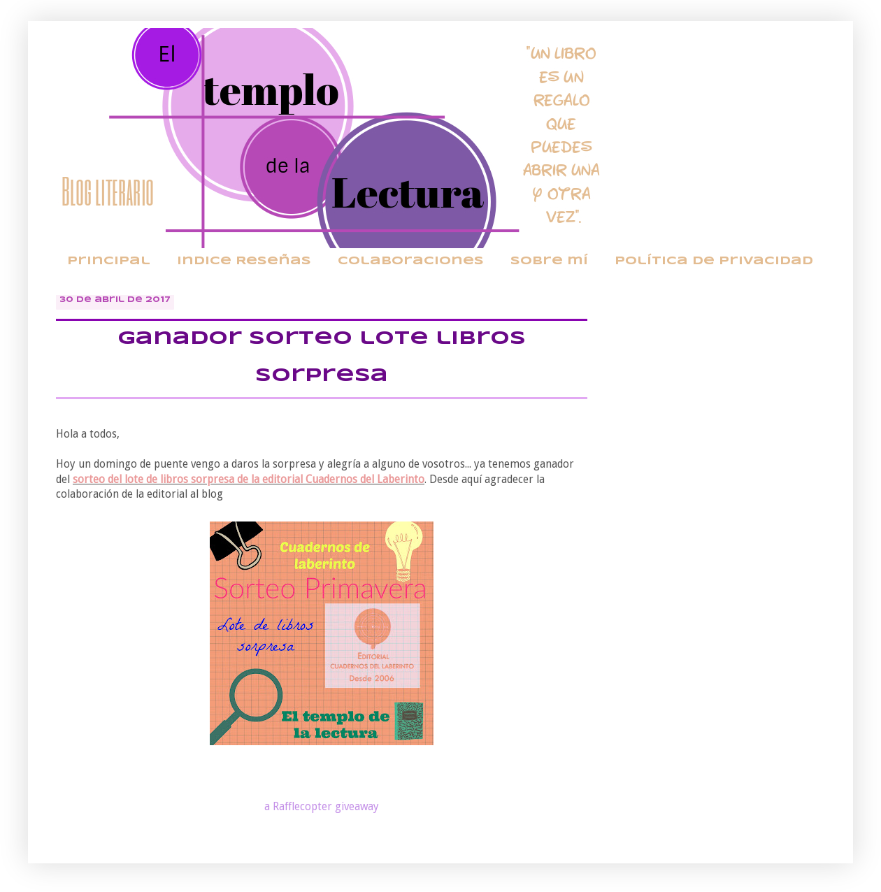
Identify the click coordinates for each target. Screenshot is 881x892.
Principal (108, 261)
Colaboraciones (411, 261)
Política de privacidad (714, 261)
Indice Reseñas (244, 261)
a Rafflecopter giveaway (321, 806)
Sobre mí (549, 261)
